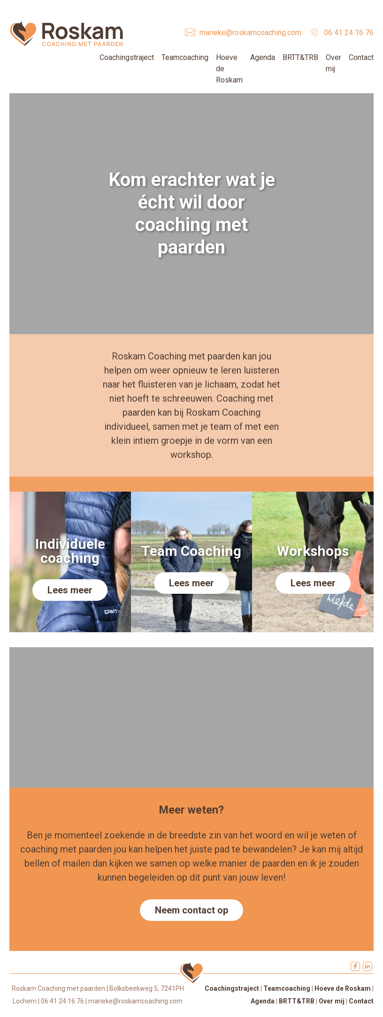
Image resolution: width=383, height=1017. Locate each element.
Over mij (332, 1001)
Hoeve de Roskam (342, 988)
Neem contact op (191, 910)
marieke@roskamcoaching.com (250, 32)
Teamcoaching (184, 57)
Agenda (262, 57)
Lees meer (69, 590)
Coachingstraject (127, 57)
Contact (361, 57)
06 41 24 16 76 (349, 32)
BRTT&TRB (300, 57)
